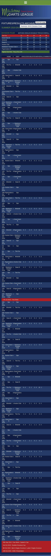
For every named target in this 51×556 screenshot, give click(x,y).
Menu (25, 2)
